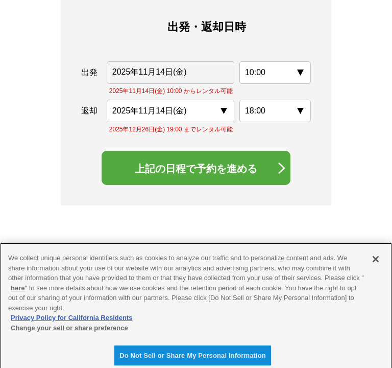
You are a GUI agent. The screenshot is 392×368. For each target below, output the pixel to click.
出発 (89, 72)
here (17, 291)
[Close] (375, 262)
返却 (89, 110)
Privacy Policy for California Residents (71, 321)
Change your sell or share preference (69, 331)
